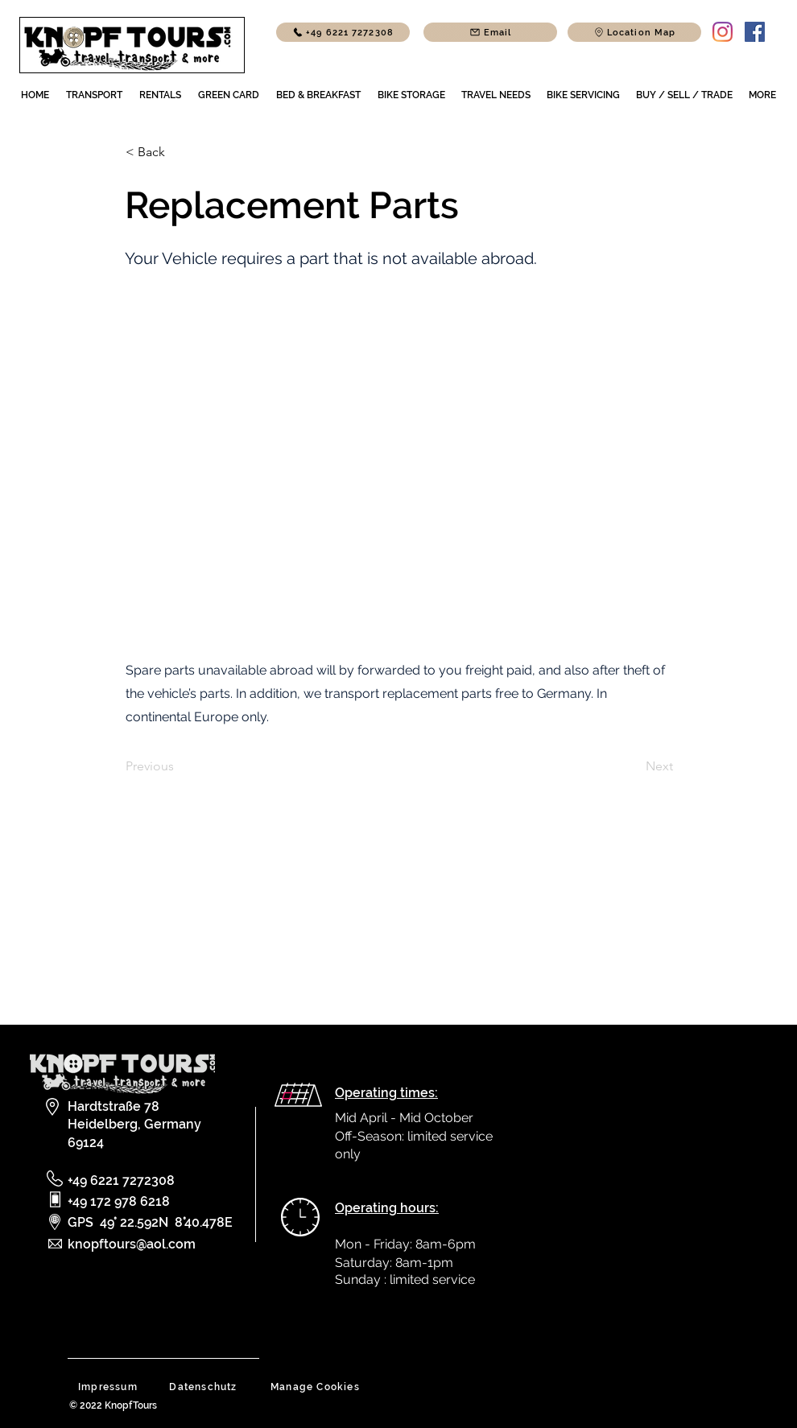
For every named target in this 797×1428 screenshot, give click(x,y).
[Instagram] (722, 32)
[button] (634, 32)
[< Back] (179, 152)
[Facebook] (755, 32)
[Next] (633, 766)
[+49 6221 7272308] (343, 32)
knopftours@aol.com (132, 1244)
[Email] (490, 32)
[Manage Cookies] (316, 1386)
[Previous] (179, 766)
